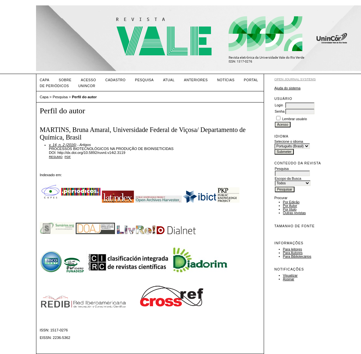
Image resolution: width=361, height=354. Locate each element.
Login (279, 105)
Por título (290, 209)
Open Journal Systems (295, 79)
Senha (280, 111)
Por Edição (291, 202)
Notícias (226, 80)
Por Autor (290, 206)
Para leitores (292, 249)
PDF (68, 156)
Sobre (65, 80)
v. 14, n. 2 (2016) (62, 145)
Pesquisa (144, 80)
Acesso (88, 80)
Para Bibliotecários (297, 256)
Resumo (56, 156)
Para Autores (293, 253)
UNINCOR (86, 86)
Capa (44, 80)
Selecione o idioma (289, 141)
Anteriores (196, 80)
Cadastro (115, 80)
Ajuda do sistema (288, 88)
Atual (169, 80)
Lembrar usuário (294, 119)
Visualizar (290, 275)
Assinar (288, 279)
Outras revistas (294, 213)
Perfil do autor (84, 97)
